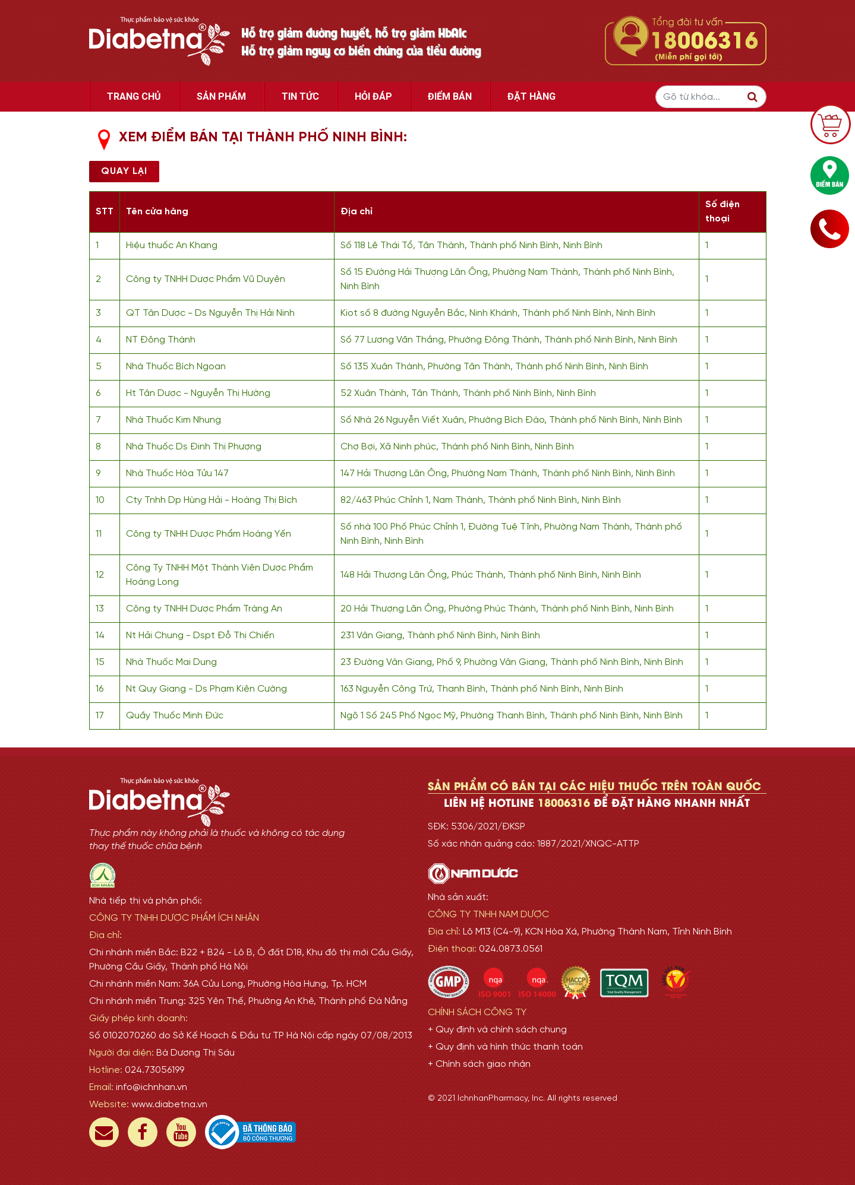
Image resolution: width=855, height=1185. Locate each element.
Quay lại (124, 171)
